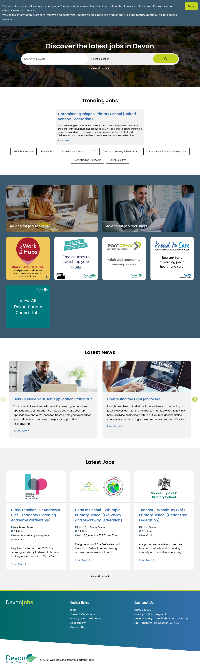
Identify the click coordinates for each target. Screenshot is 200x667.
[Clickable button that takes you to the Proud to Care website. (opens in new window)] (172, 258)
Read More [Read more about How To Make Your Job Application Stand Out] (21, 430)
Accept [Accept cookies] (191, 6)
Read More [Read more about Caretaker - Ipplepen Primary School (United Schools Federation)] (64, 140)
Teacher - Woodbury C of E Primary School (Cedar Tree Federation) (163, 515)
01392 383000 (142, 610)
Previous (3, 399)
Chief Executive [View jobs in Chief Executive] (117, 160)
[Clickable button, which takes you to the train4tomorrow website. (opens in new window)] (76, 258)
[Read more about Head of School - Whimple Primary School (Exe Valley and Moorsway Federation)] (83, 560)
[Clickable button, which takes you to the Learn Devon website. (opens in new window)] (124, 258)
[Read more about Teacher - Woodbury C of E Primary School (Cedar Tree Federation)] (147, 560)
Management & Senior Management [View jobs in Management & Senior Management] (166, 151)
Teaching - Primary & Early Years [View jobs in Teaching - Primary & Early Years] (120, 151)
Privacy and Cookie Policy (86, 618)
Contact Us (77, 627)
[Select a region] (133, 59)
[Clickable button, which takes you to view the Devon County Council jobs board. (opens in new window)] (28, 306)
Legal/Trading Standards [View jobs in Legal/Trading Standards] (87, 160)
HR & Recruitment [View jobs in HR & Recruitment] (23, 151)
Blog (73, 610)
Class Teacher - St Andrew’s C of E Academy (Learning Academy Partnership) (35, 515)
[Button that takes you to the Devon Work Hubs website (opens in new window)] (28, 258)
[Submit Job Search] (173, 59)
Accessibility (78, 623)
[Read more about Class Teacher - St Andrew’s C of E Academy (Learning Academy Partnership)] (19, 564)
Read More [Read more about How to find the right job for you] (115, 426)
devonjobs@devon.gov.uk (150, 614)
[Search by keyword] (59, 59)
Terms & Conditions (82, 614)
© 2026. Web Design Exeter (56, 660)
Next (195, 399)
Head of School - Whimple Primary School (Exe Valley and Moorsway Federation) (98, 515)
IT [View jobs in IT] (94, 151)
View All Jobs (100, 68)
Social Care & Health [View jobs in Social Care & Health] (73, 151)
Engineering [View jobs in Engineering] (47, 151)
